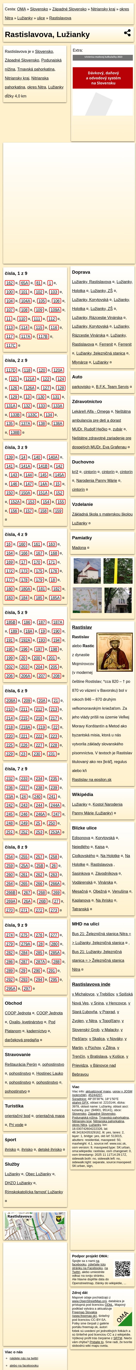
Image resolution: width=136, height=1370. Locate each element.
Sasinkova (81, 873)
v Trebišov (105, 994)
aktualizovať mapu (98, 1091)
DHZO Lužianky (18, 1183)
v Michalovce (83, 994)
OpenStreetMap (45, 259)
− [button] (11, 158)
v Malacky (110, 1030)
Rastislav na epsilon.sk (92, 780)
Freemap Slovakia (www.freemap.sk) (84, 1314)
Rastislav (82, 627)
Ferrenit (106, 344)
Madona (79, 548)
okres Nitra (36, 87)
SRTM (117, 1338)
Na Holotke (110, 856)
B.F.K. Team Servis (112, 387)
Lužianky (25, 18)
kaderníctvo (37, 1031)
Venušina (120, 891)
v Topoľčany (109, 1021)
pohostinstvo (53, 1064)
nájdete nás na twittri (24, 1358)
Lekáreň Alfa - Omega (91, 411)
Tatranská (80, 909)
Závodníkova (106, 873)
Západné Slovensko (69, 9)
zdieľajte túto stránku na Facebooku (89, 1266)
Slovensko (39, 9)
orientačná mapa (50, 1116)
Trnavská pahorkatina (35, 69)
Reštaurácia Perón (21, 1064)
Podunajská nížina (84, 1117)
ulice (41, 18)
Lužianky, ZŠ (102, 291)
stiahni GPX (80, 1102)
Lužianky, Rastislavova (91, 282)
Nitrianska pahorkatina (108, 1121)
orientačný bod (17, 1116)
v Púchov (93, 1048)
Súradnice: (79, 1099)
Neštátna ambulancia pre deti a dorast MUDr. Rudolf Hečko (101, 420)
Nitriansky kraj (103, 9)
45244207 (95, 1095)
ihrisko (10, 1149)
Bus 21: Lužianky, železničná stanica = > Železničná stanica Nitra (98, 961)
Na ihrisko (104, 900)
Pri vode (16, 1125)
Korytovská (105, 838)
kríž (75, 472)
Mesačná (80, 891)
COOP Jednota (18, 1013)
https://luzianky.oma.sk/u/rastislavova (110, 259)
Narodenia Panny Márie (96, 480)
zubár (117, 429)
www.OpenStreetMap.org (89, 1301)
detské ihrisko (50, 1149)
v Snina (97, 1003)
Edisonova (81, 838)
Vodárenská (82, 882)
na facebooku (85, 1262)
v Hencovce (116, 1003)
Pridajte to (97, 1342)
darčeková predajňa (22, 1040)
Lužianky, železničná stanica (100, 353)
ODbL (109, 1304)
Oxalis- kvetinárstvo (26, 1022)
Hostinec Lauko (49, 1073)
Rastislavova (60, 18)
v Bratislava (97, 1056)
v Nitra (91, 1021)
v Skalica (97, 1039)
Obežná (100, 891)
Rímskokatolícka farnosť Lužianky (34, 1192)
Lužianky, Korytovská (90, 300)
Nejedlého (80, 847)
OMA (21, 9)
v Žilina (109, 1048)
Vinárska (105, 882)
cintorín (90, 472)
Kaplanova (81, 900)
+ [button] (11, 150)
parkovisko (81, 387)
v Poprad (107, 1012)
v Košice (116, 1056)
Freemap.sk (71, 259)
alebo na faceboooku (24, 1365)
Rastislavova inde (91, 984)
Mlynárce (80, 362)
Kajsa (99, 847)
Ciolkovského (83, 856)
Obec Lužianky (38, 1174)
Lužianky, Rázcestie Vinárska (97, 318)
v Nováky (115, 1039)
